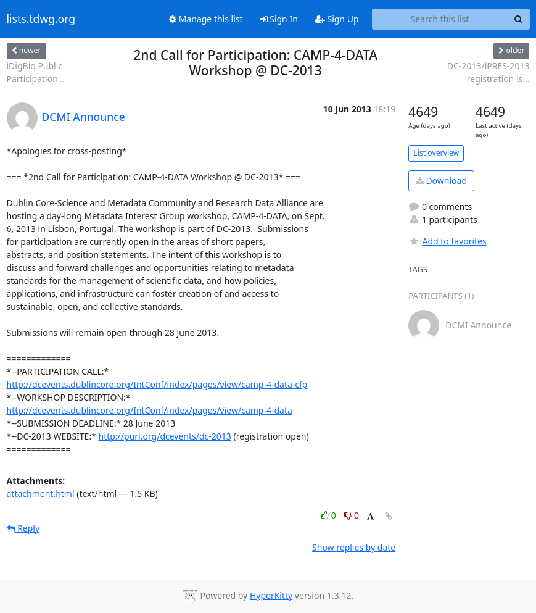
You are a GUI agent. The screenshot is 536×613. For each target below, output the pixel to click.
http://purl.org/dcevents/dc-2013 (165, 436)
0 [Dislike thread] (351, 515)
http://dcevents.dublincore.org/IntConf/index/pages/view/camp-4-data (149, 410)
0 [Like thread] (329, 515)
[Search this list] (440, 19)
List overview (436, 153)
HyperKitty (271, 595)
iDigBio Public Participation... (36, 72)
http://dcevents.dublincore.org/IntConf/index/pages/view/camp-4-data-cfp (157, 384)
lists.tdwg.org (41, 19)
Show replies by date (353, 547)
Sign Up (337, 19)
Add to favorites (447, 241)
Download (441, 180)
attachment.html (41, 493)
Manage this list (206, 19)
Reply (23, 528)
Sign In (279, 19)
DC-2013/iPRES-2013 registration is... (488, 72)
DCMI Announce (83, 116)
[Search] (519, 19)
